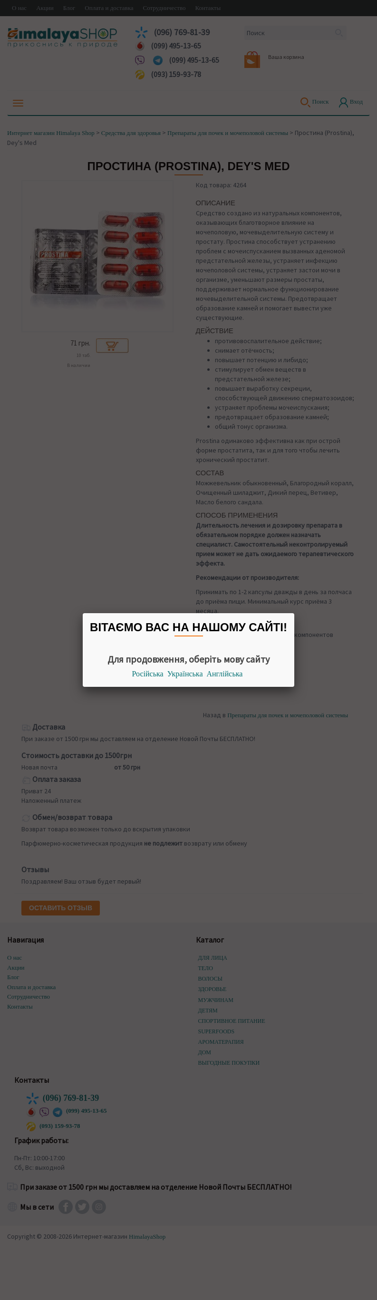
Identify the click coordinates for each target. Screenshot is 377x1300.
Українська (185, 674)
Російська (148, 674)
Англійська (225, 674)
